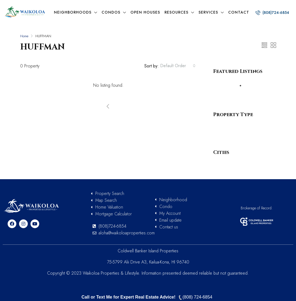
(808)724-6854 (272, 12)
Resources (176, 12)
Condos (111, 12)
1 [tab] (243, 85)
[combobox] (177, 66)
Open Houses (145, 12)
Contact (238, 12)
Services (208, 12)
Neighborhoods (72, 12)
